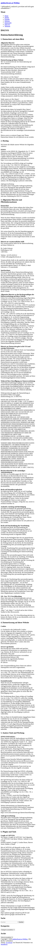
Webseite (7, 26)
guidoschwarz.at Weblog (10, 3)
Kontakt (7, 19)
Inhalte (7, 17)
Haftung (7, 21)
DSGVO (7, 24)
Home (6, 16)
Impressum (8, 23)
